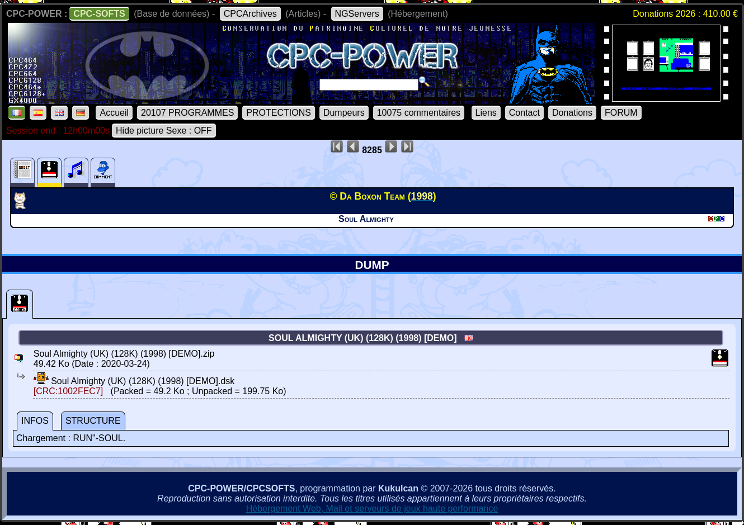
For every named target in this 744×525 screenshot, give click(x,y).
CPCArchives (250, 13)
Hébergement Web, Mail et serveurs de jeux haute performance (372, 508)
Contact (524, 112)
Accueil (114, 112)
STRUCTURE (93, 420)
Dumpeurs (344, 112)
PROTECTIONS (278, 112)
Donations (572, 112)
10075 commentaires (418, 112)
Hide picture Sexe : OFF (164, 130)
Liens (486, 112)
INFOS (35, 420)
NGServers (357, 13)
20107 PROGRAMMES (187, 112)
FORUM (621, 112)
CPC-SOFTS (99, 13)
